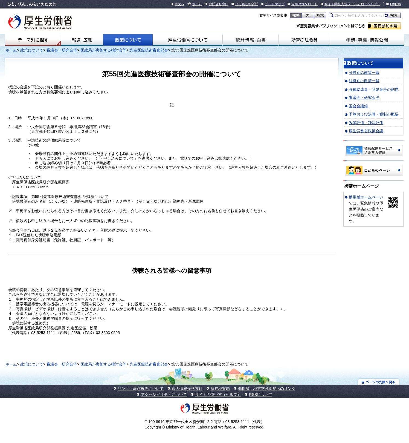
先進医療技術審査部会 (149, 50)
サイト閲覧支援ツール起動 (344, 4)
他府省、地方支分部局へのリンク (266, 388)
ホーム (197, 4)
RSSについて (260, 394)
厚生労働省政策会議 (366, 131)
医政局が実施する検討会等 (103, 50)
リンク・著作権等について (141, 388)
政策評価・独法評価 (366, 122)
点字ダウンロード (304, 4)
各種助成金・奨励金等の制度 (374, 89)
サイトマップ (275, 4)
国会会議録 (358, 106)
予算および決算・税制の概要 (374, 114)
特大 (320, 15)
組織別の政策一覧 (364, 81)
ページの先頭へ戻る (379, 382)
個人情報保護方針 (187, 388)
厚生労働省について (187, 40)
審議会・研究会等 (62, 50)
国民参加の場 (384, 25)
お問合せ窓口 (218, 4)
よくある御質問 (246, 4)
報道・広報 (82, 40)
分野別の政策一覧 (364, 72)
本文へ (179, 4)
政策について (128, 40)
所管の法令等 (304, 40)
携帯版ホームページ (366, 197)
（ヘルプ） (372, 4)
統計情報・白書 (250, 40)
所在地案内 (220, 388)
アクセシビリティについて (164, 394)
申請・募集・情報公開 (367, 40)
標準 (296, 15)
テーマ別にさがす (33, 40)
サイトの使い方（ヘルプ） (218, 394)
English (395, 4)
